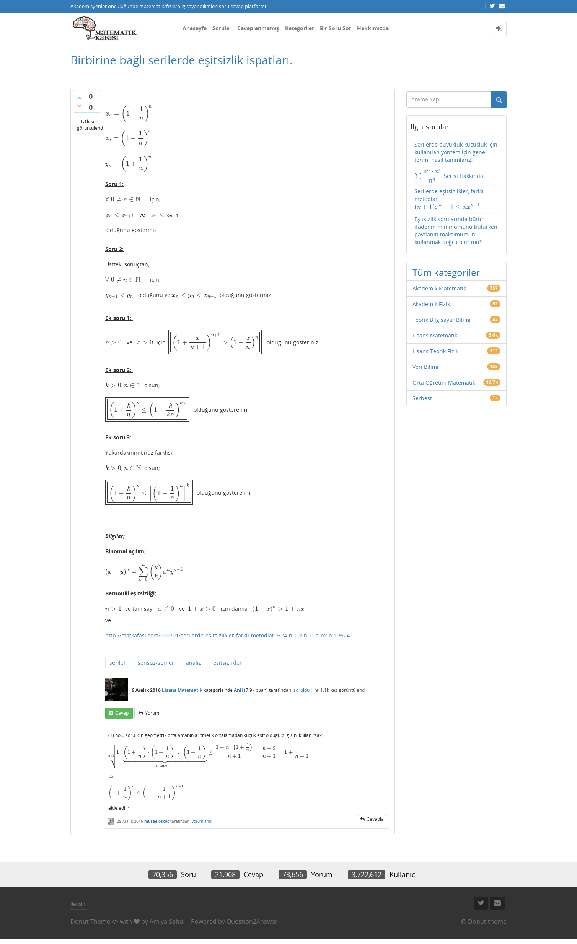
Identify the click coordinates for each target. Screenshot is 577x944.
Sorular (221, 28)
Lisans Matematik (182, 685)
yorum (152, 708)
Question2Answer (252, 926)
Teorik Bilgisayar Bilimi (441, 314)
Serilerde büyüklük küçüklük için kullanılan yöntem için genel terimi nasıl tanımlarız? (455, 152)
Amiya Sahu (166, 926)
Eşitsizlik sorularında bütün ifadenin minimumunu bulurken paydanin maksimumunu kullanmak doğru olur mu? (455, 225)
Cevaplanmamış (258, 28)
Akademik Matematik (439, 283)
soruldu (301, 685)
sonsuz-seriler (156, 657)
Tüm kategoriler (446, 267)
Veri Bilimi (425, 361)
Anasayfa (195, 28)
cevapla (375, 823)
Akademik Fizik (431, 298)
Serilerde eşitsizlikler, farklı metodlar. (450, 197)
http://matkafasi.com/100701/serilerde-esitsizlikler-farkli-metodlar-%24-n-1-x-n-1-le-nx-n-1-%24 (227, 630)
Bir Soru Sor (335, 28)
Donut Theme (90, 926)
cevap (122, 708)
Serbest (422, 392)
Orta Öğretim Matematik (443, 377)
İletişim (78, 908)
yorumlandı (202, 825)
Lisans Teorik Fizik (435, 345)
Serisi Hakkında (445, 176)
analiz (193, 657)
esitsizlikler (227, 657)
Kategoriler (299, 28)
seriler (117, 657)
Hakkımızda (373, 28)
